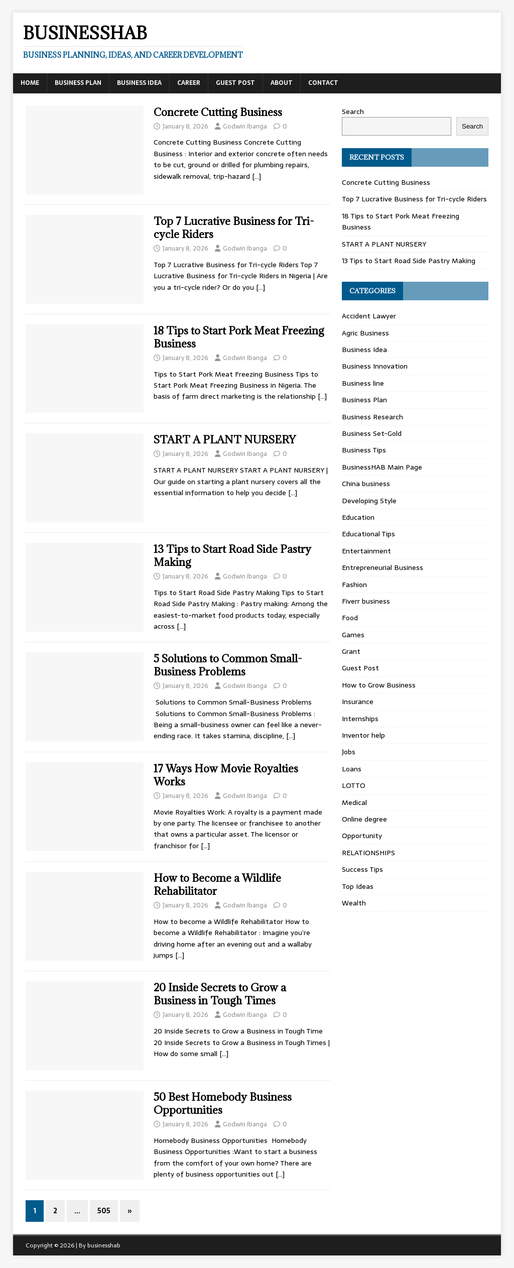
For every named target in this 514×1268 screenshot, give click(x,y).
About (282, 83)
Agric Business (365, 332)
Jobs (348, 751)
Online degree (364, 819)
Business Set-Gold (372, 433)
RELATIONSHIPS (368, 852)
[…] (256, 176)
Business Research (372, 416)
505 (103, 1210)
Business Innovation (375, 366)
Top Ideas (357, 886)
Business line (363, 383)
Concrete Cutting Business (218, 112)
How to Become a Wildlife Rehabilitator (217, 884)
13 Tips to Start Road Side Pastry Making (232, 555)
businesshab (103, 1245)
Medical (354, 802)
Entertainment (366, 550)
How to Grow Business (379, 684)
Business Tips (364, 449)
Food (350, 617)
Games (353, 634)
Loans (351, 768)
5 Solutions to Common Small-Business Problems (228, 665)
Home (30, 83)
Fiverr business (366, 601)
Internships (360, 718)
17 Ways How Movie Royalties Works (226, 775)
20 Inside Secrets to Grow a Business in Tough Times (220, 994)
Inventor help (363, 735)
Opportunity (362, 835)
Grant (351, 651)
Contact (323, 83)
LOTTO (353, 785)
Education (358, 517)
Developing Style (369, 500)
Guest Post (235, 83)
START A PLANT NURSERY (225, 439)
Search (353, 111)
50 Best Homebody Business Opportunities (223, 1103)
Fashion (354, 584)
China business (366, 483)
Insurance (357, 701)
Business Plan (78, 83)
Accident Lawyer (369, 315)
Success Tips (362, 869)
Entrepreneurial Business (382, 567)
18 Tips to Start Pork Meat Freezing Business (239, 337)
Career (188, 83)
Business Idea (139, 83)
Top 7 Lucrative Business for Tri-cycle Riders (234, 227)
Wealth (354, 902)
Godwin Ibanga (245, 126)
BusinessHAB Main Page (382, 467)
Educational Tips (368, 533)
